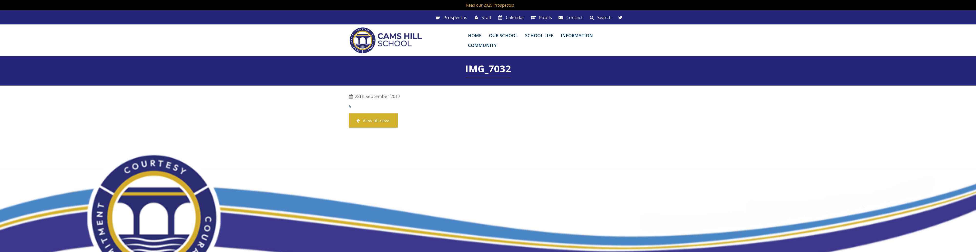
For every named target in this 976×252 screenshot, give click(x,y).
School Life (539, 35)
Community (482, 45)
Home (475, 35)
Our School (503, 35)
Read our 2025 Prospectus (490, 5)
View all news (373, 120)
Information (577, 35)
